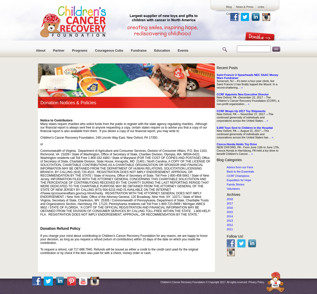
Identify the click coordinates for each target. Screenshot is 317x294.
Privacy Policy (256, 282)
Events (183, 50)
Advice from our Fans (240, 167)
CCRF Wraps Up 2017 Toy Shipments (241, 111)
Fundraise (139, 50)
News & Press (245, 6)
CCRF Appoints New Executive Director (243, 94)
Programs (79, 50)
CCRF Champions (238, 175)
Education (162, 50)
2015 (230, 212)
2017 (230, 203)
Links (261, 6)
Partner (59, 50)
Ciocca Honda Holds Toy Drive (237, 144)
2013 (230, 220)
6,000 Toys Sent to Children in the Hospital (245, 127)
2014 (230, 216)
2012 (230, 224)
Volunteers (233, 188)
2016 (230, 207)
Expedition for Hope (239, 180)
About (41, 50)
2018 (230, 199)
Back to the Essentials (240, 171)
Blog (229, 6)
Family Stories (235, 184)
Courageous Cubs (109, 50)
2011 (230, 229)
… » (240, 87)
